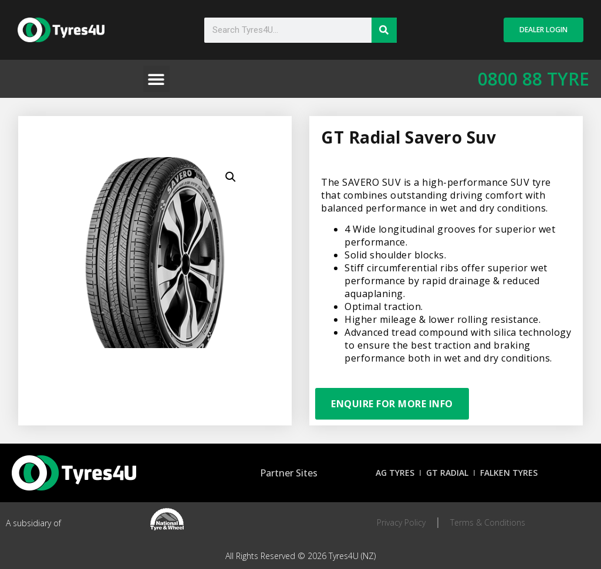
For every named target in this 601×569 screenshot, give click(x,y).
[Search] (384, 30)
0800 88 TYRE (533, 79)
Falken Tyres (509, 472)
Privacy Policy (401, 522)
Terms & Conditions (487, 522)
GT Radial (447, 472)
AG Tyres (395, 472)
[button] (156, 79)
